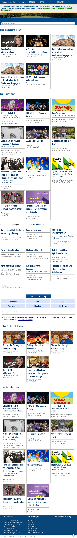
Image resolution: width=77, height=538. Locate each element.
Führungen (6, 533)
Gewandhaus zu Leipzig (25, 320)
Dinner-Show (15, 528)
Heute (4, 524)
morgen (64, 20)
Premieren (6, 531)
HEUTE (49, 2)
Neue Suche (15, 312)
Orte (42, 2)
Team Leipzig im (32, 536)
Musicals (12, 527)
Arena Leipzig (18, 533)
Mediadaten (7, 536)
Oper (4, 527)
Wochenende (17, 530)
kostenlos (31, 525)
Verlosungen (5, 528)
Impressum (23, 536)
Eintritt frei (18, 526)
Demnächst (5, 520)
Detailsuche (32, 530)
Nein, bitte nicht (6, 10)
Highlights (60, 2)
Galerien (8, 520)
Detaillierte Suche (71, 20)
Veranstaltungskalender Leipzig (14, 2)
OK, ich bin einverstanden (64, 8)
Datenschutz (15, 536)
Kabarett (7, 525)
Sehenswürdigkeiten (16, 523)
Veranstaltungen (6, 312)
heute (59, 20)
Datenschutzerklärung (48, 8)
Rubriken (32, 2)
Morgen (12, 533)
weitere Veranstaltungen (12, 287)
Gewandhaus (11, 530)
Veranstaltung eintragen (36, 532)
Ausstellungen (6, 522)
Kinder (18, 525)
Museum (9, 529)
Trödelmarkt (15, 521)
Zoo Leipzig (8, 526)
